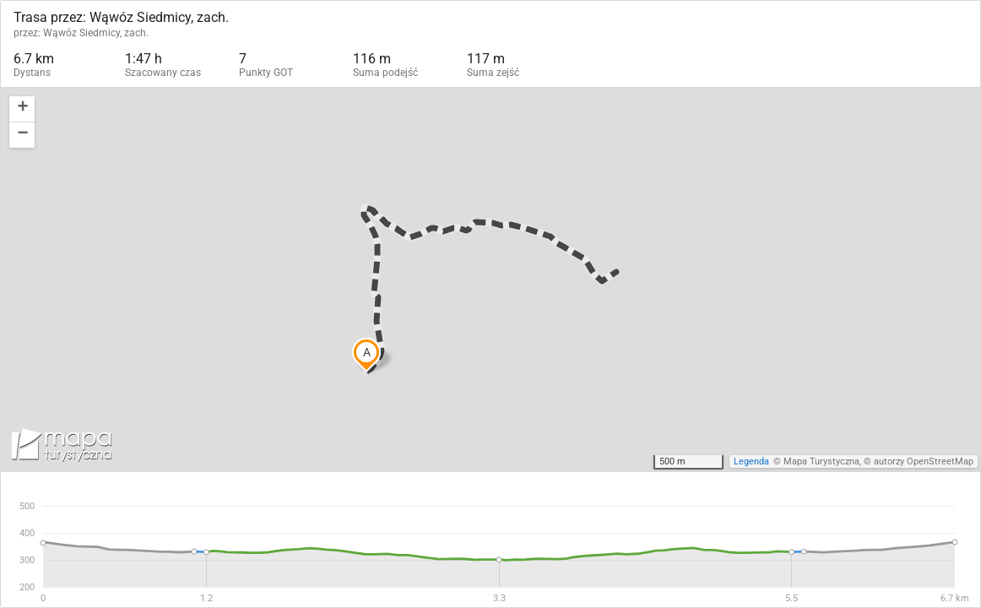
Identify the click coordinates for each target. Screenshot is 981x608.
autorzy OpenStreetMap (923, 461)
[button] (22, 109)
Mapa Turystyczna (821, 461)
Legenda (751, 461)
